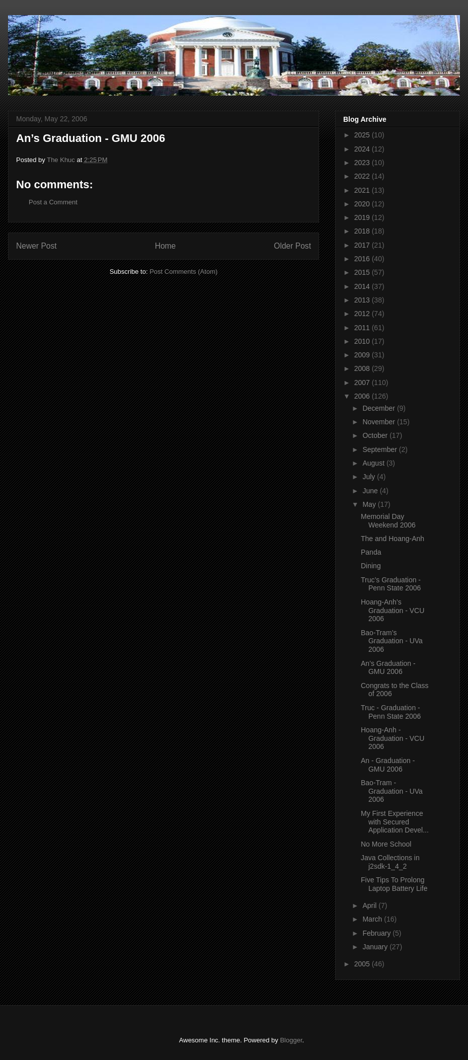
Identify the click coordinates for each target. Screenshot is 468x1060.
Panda (371, 552)
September (380, 449)
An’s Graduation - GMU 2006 (388, 667)
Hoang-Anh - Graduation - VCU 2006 (392, 738)
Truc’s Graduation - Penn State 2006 (391, 584)
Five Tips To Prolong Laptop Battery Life (394, 884)
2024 (363, 149)
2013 (363, 300)
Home (165, 246)
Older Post (292, 246)
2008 (363, 368)
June (370, 491)
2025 (363, 135)
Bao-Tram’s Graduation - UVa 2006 (392, 641)
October (375, 435)
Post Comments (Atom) (183, 271)
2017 (363, 245)
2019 (363, 217)
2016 (363, 259)
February (377, 933)
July (369, 477)
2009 (363, 355)
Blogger (291, 1040)
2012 (363, 314)
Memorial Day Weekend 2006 (388, 520)
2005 (363, 964)
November (379, 422)
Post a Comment (53, 202)
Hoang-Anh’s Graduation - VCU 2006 (392, 610)
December (379, 408)
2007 (363, 382)
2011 (363, 328)
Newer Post (36, 246)
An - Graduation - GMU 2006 (388, 764)
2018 (363, 231)
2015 (363, 272)
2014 (363, 286)
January (375, 947)
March (373, 919)
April (370, 905)
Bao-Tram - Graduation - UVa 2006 (392, 791)
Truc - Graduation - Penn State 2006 (391, 712)
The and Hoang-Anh (392, 539)
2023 (363, 163)
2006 (363, 396)
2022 (363, 176)
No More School (386, 844)
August (374, 463)
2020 (363, 204)
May (369, 504)
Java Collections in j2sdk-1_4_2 (390, 862)
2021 (363, 190)
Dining (371, 566)
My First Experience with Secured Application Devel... (395, 822)
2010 (363, 341)
